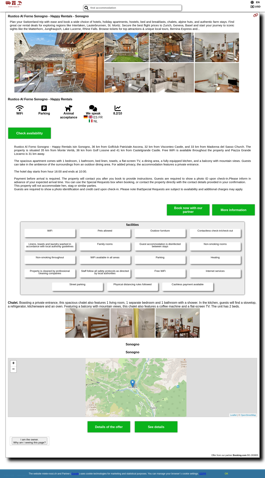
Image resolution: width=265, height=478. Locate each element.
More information (233, 210)
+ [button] (13, 363)
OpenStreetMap (248, 415)
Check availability (29, 133)
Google (75, 473)
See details (156, 427)
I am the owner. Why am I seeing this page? (29, 441)
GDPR (202, 473)
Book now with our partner (188, 209)
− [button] (13, 369)
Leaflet (233, 415)
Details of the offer (109, 427)
